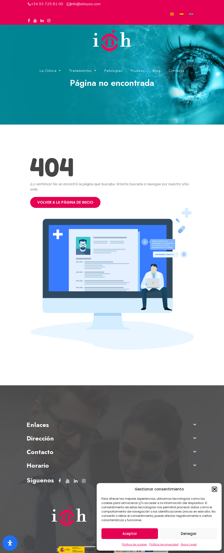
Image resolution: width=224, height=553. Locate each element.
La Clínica (48, 71)
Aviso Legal (189, 544)
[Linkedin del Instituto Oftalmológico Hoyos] (42, 21)
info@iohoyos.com (85, 4)
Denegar (189, 533)
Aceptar (129, 533)
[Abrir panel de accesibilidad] (10, 543)
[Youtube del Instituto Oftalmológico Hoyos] (35, 21)
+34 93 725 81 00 (47, 4)
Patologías (113, 71)
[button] (214, 489)
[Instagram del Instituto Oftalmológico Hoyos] (49, 21)
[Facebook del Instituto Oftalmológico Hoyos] (29, 21)
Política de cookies (134, 544)
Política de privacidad (163, 544)
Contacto (176, 71)
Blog (157, 71)
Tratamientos (80, 71)
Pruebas (138, 71)
